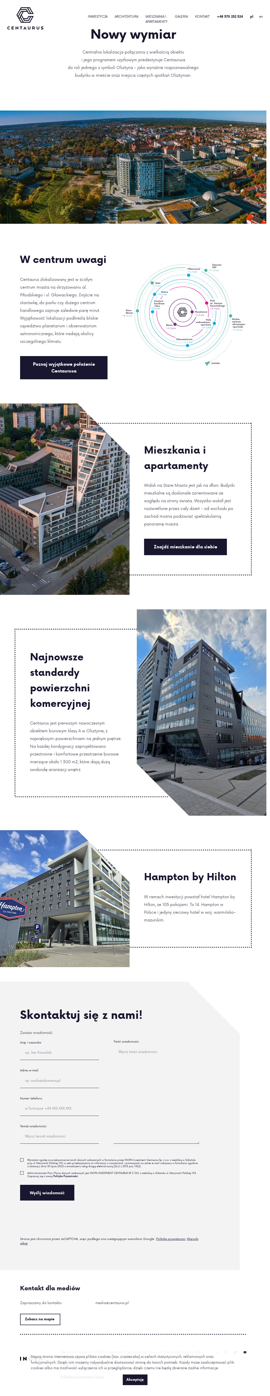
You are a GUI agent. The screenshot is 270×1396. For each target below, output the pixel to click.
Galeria (181, 16)
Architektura (126, 16)
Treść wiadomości (126, 1041)
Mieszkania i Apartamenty (157, 18)
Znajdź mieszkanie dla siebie (185, 547)
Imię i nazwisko (30, 1042)
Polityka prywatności (170, 1239)
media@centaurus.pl (112, 1302)
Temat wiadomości (33, 1126)
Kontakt (202, 16)
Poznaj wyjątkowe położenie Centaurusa (64, 367)
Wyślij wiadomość (47, 1192)
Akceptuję (135, 1379)
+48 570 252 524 (230, 16)
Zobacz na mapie (39, 1318)
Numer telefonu (31, 1098)
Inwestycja (98, 16)
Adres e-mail (29, 1070)
